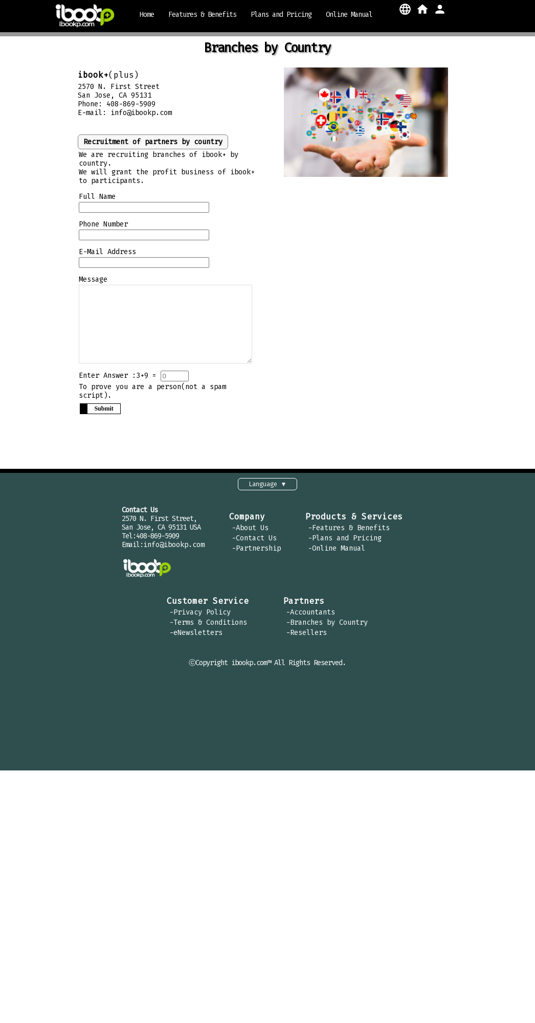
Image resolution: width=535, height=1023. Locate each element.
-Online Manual (336, 555)
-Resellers (306, 639)
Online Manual (349, 14)
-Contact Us (254, 544)
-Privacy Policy (200, 619)
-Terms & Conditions (208, 629)
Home (147, 14)
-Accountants (310, 619)
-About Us (250, 534)
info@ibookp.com (141, 112)
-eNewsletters (195, 639)
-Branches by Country (327, 629)
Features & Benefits (202, 14)
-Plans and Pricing (345, 544)
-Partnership (256, 555)
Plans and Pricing (281, 14)
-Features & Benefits (349, 534)
